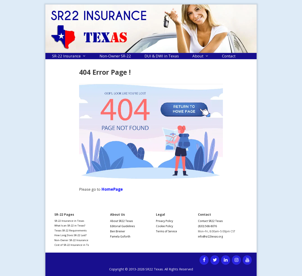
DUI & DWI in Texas (161, 56)
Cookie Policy (164, 226)
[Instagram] (236, 260)
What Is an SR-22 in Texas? (69, 225)
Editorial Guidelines (122, 226)
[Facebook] (204, 260)
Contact (228, 56)
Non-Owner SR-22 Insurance (71, 240)
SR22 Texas (154, 269)
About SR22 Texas (121, 221)
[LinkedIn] (225, 260)
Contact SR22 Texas (210, 221)
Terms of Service (166, 231)
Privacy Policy (164, 221)
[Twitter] (214, 260)
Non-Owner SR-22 (115, 56)
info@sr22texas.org (210, 236)
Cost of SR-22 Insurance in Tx (71, 245)
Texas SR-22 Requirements (70, 230)
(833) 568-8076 (207, 226)
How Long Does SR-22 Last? (70, 235)
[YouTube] (247, 260)
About (203, 56)
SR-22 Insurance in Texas (69, 220)
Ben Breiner (117, 231)
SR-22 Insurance (72, 56)
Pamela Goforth (120, 236)
